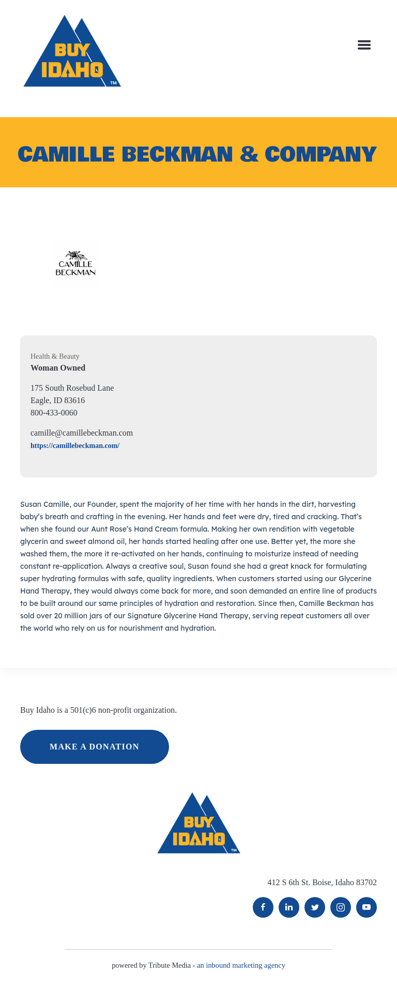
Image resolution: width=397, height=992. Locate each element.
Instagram (341, 907)
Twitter (315, 907)
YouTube (366, 907)
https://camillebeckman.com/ (74, 446)
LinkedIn (289, 907)
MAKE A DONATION (95, 746)
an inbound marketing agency (241, 965)
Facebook (263, 907)
